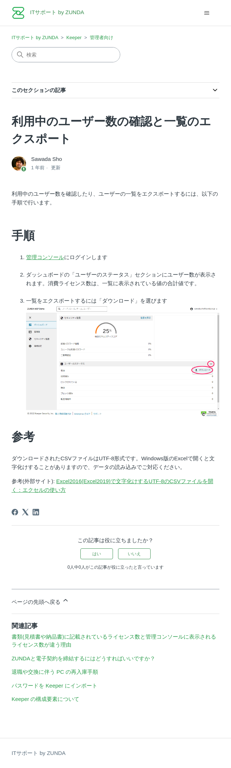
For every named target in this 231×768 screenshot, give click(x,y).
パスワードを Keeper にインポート (54, 685)
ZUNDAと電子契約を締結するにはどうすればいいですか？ (83, 658)
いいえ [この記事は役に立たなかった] (134, 553)
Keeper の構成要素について (46, 699)
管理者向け (101, 37)
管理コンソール (45, 257)
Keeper (73, 37)
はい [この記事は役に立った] (96, 553)
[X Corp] (25, 512)
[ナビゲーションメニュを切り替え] (206, 13)
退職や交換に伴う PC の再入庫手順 (55, 672)
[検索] (66, 54)
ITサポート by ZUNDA (35, 37)
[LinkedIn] (36, 512)
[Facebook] (15, 512)
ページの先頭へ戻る (40, 601)
